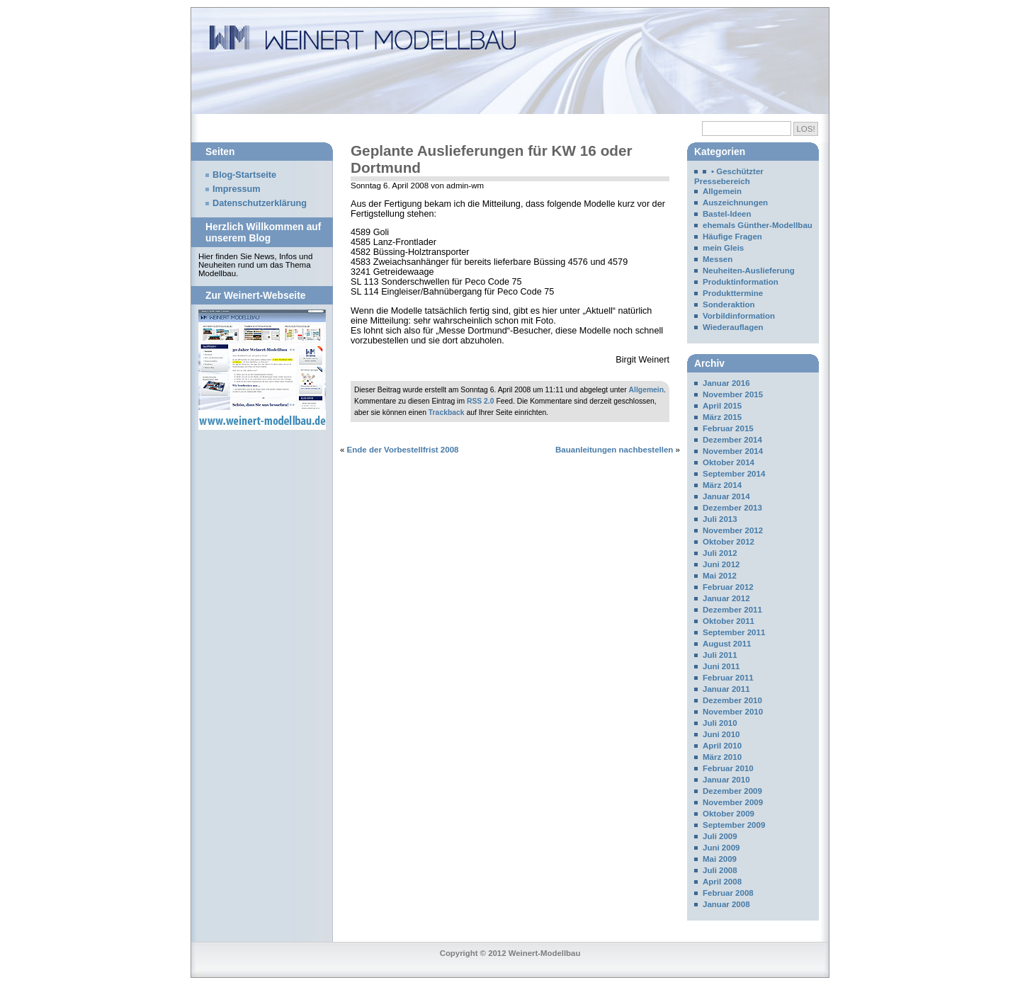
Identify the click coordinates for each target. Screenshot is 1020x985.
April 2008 (722, 881)
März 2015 (722, 417)
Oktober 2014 (728, 462)
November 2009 (733, 802)
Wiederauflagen (733, 327)
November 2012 (733, 530)
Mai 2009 (720, 859)
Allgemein (646, 390)
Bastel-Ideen (727, 214)
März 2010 (722, 757)
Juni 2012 (721, 564)
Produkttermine (733, 293)
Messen (717, 259)
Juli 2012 (720, 553)
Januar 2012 (726, 598)
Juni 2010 (721, 734)
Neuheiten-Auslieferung (749, 270)
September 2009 (734, 825)
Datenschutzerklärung (259, 203)
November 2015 (733, 394)
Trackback (447, 412)
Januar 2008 (726, 904)
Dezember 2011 (732, 609)
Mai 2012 (720, 575)
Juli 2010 (720, 723)
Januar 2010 (726, 779)
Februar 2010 (728, 768)
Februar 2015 (728, 428)
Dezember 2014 (732, 439)
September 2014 (734, 473)
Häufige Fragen (732, 236)
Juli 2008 (720, 870)
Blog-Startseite (244, 175)
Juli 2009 (720, 836)
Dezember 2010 (732, 700)
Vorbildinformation (739, 316)
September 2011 (734, 632)
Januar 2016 (726, 383)
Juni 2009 (721, 847)
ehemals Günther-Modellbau (757, 225)
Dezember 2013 (732, 507)
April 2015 (722, 406)
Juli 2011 (720, 655)
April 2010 (722, 745)
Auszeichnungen (735, 202)
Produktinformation (740, 282)
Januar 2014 (726, 496)
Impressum (236, 189)
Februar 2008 (728, 893)
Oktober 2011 (728, 621)
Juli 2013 (720, 519)
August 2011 (727, 643)
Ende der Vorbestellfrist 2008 (403, 449)
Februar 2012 (728, 587)
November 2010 (733, 711)
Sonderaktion (729, 304)
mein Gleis (723, 248)
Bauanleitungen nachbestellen (614, 449)
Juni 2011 (721, 666)
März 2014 (722, 485)
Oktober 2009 (728, 813)
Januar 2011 (726, 689)
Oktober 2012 (728, 541)
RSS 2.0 (480, 401)
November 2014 (733, 451)
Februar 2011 (728, 677)
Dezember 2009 (732, 791)
